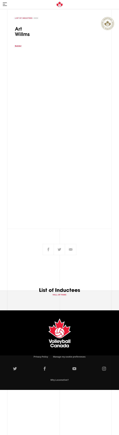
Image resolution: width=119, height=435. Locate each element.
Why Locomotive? (59, 378)
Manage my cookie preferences (69, 355)
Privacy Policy (41, 355)
